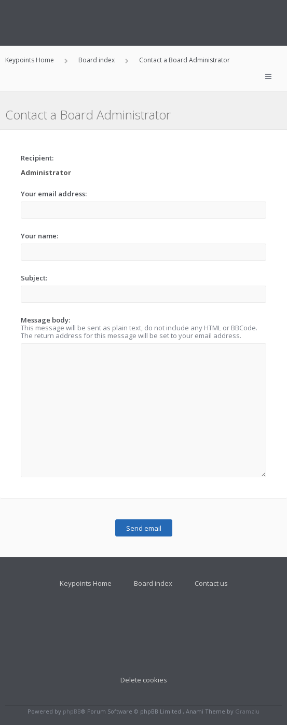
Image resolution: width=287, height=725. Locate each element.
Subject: (34, 278)
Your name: (39, 235)
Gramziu (247, 711)
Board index (153, 583)
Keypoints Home (86, 583)
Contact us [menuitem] (211, 583)
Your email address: (54, 193)
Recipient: (37, 158)
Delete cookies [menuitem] (143, 679)
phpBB (72, 711)
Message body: (45, 320)
